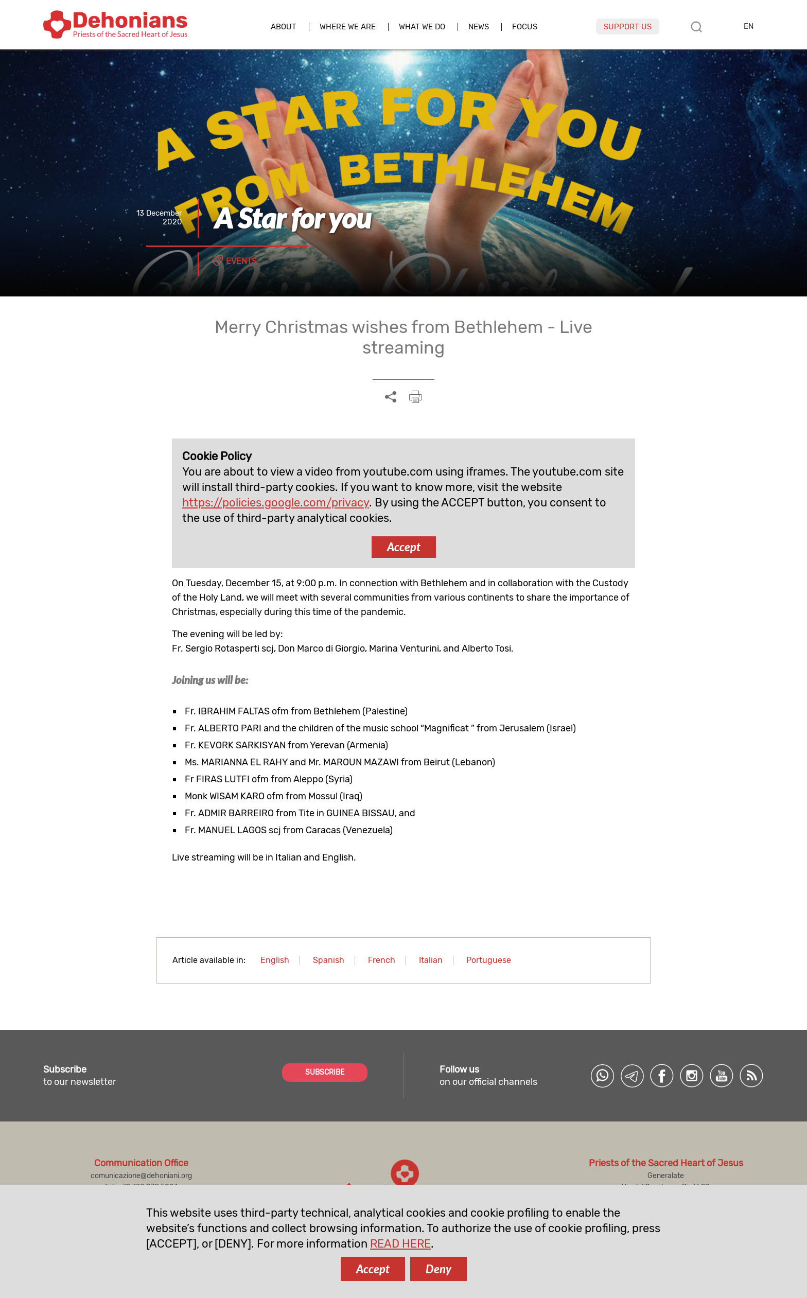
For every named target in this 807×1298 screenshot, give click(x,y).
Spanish (328, 960)
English (274, 960)
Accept (403, 547)
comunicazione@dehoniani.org (141, 1175)
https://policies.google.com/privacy (275, 503)
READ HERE (400, 1244)
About (283, 27)
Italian (431, 960)
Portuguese (488, 960)
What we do (422, 27)
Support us (628, 26)
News (478, 27)
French (381, 960)
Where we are (348, 27)
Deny (438, 1269)
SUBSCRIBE (324, 1072)
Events (241, 261)
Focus (524, 27)
